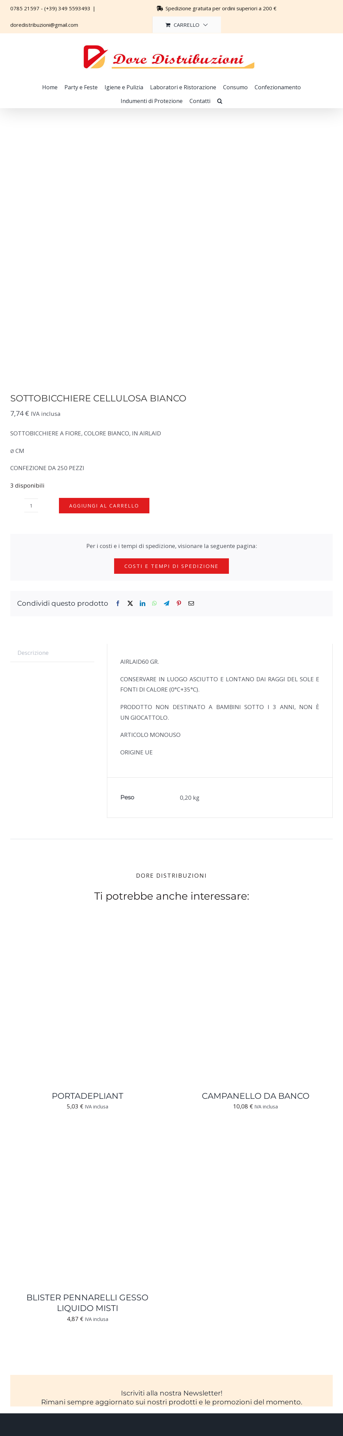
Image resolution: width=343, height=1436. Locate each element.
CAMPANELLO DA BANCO (255, 1096)
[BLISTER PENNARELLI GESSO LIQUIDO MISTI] (87, 1136)
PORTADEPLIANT (87, 1096)
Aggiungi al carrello (104, 505)
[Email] (191, 603)
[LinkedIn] (142, 603)
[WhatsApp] (154, 603)
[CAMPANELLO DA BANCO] (256, 934)
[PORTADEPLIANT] (87, 934)
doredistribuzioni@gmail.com (44, 24)
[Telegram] (166, 603)
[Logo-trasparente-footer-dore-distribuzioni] (171, 1430)
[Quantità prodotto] (31, 505)
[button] (220, 101)
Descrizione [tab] (33, 653)
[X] (130, 603)
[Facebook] (118, 603)
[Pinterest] (179, 603)
